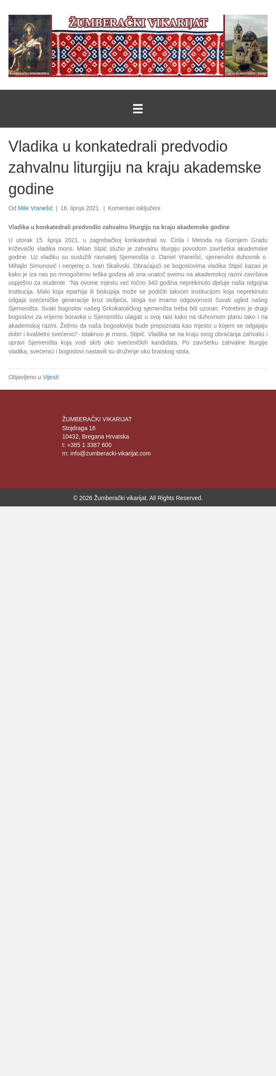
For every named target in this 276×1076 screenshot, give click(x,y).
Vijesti (51, 377)
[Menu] (137, 108)
